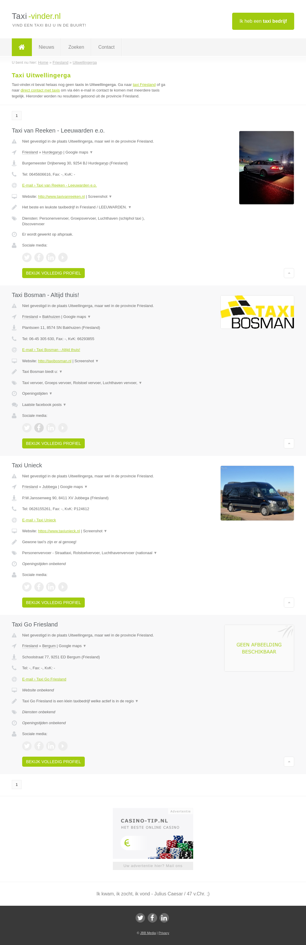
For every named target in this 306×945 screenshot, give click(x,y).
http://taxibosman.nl (54, 361)
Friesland (30, 152)
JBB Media (148, 933)
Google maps (79, 152)
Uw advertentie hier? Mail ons (153, 866)
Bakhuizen (51, 316)
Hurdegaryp (52, 152)
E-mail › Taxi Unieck (39, 520)
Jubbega (49, 486)
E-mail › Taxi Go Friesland (44, 679)
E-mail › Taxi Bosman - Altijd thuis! (51, 349)
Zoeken (76, 47)
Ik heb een (263, 21)
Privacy (164, 933)
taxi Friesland (144, 84)
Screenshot (100, 196)
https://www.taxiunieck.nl (59, 531)
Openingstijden (37, 393)
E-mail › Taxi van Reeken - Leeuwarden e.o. (59, 185)
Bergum (49, 646)
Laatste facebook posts (44, 404)
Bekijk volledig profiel (53, 273)
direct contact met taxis (40, 90)
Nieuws (46, 47)
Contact (106, 47)
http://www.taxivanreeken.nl (61, 196)
